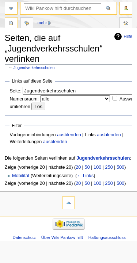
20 (78, 167)
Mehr (42, 22)
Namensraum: (24, 99)
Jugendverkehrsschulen (34, 67)
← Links (85, 175)
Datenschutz (24, 237)
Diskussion (26, 24)
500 (120, 167)
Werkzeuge (125, 24)
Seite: (15, 91)
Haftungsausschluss (107, 237)
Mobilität (20, 175)
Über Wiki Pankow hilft (62, 237)
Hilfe (127, 36)
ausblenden (69, 134)
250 (109, 167)
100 (97, 167)
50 (87, 167)
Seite (11, 24)
